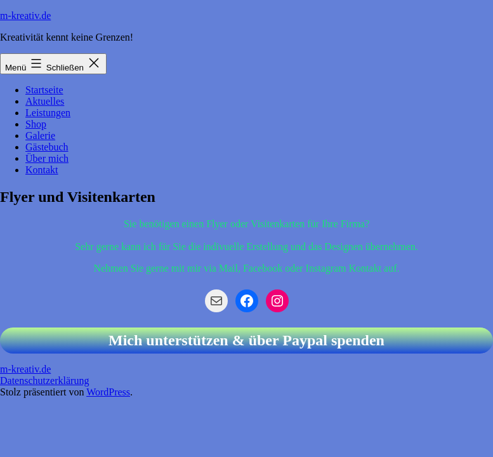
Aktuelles (44, 101)
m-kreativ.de (25, 15)
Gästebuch (47, 147)
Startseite (44, 89)
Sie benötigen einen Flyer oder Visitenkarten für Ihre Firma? (246, 223)
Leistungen (47, 112)
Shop (35, 124)
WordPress (108, 392)
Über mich (47, 158)
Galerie (40, 135)
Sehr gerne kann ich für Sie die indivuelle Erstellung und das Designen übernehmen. (246, 246)
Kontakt (41, 169)
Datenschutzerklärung (44, 380)
